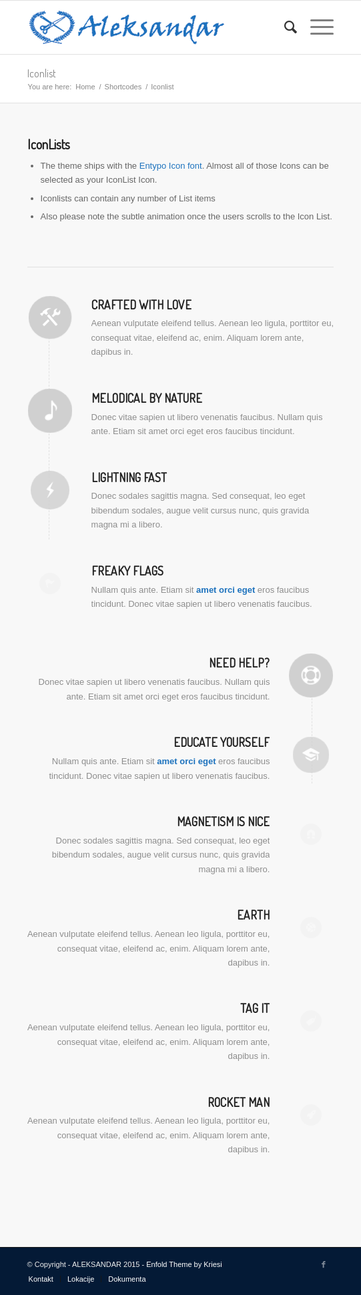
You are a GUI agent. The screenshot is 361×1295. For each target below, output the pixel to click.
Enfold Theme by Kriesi (184, 1264)
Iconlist (41, 73)
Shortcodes (123, 87)
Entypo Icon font (170, 166)
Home (85, 87)
